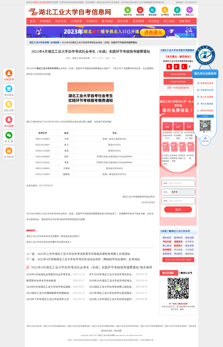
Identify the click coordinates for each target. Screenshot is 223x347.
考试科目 (178, 253)
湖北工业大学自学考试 (47, 68)
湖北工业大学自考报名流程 (103, 326)
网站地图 (118, 330)
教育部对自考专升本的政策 (41, 280)
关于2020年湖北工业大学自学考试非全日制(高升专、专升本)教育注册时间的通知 (112, 274)
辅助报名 (189, 253)
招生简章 (123, 21)
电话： (166, 201)
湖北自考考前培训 (178, 81)
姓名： (166, 183)
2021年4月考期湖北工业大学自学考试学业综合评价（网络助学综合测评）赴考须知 (88, 259)
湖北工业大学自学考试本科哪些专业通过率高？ (49, 242)
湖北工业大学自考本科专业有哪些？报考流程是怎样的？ (53, 236)
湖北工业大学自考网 (39, 42)
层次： (166, 192)
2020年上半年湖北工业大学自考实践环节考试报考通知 (112, 299)
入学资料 (189, 249)
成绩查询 (178, 241)
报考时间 (178, 237)
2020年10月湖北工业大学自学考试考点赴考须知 (112, 280)
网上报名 (169, 21)
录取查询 (167, 253)
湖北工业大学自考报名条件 (55, 326)
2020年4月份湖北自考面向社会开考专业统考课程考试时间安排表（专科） (49, 274)
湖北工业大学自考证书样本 (176, 326)
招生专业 (61, 21)
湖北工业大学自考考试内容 (127, 326)
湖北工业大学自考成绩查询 (151, 326)
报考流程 (107, 21)
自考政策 (76, 21)
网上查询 (167, 245)
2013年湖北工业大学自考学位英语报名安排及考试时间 (112, 292)
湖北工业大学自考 (81, 58)
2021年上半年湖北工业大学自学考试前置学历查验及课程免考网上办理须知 (83, 254)
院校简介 (178, 245)
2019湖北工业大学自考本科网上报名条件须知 (112, 286)
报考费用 (167, 249)
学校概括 (45, 21)
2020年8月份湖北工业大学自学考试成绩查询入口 (49, 286)
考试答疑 (154, 21)
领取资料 (184, 21)
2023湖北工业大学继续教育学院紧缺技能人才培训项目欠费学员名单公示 (49, 292)
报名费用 (138, 21)
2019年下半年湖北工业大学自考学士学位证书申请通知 (49, 299)
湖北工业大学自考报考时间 (79, 326)
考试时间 (92, 21)
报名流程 (189, 237)
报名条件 (167, 237)
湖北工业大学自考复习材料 (178, 259)
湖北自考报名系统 (178, 74)
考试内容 (167, 241)
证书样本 (189, 241)
